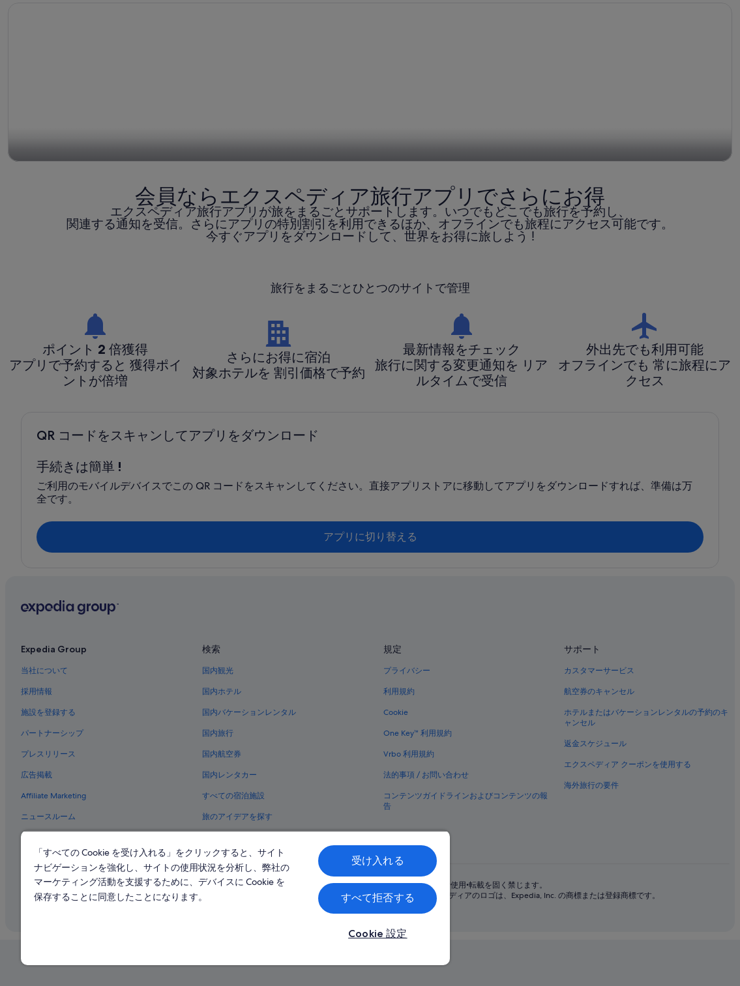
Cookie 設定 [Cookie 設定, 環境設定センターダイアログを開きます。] (377, 933)
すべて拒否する (378, 898)
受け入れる (377, 860)
